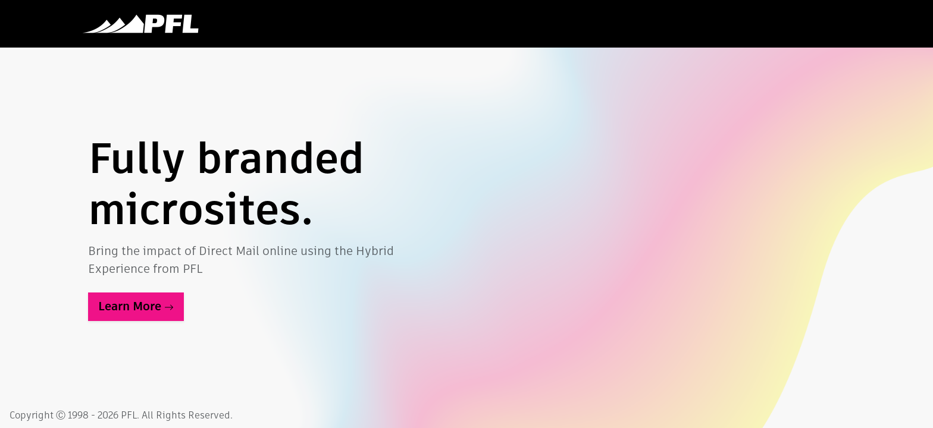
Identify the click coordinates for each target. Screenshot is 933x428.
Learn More (136, 307)
